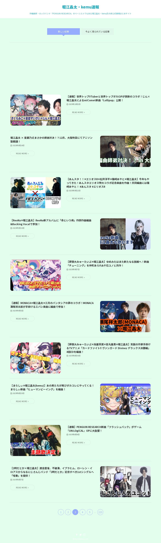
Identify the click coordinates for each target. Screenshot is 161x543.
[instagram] (84, 534)
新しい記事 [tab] (63, 31)
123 (100, 512)
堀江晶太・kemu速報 (80, 7)
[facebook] (76, 534)
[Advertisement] (80, 71)
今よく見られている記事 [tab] (97, 31)
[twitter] (80, 534)
